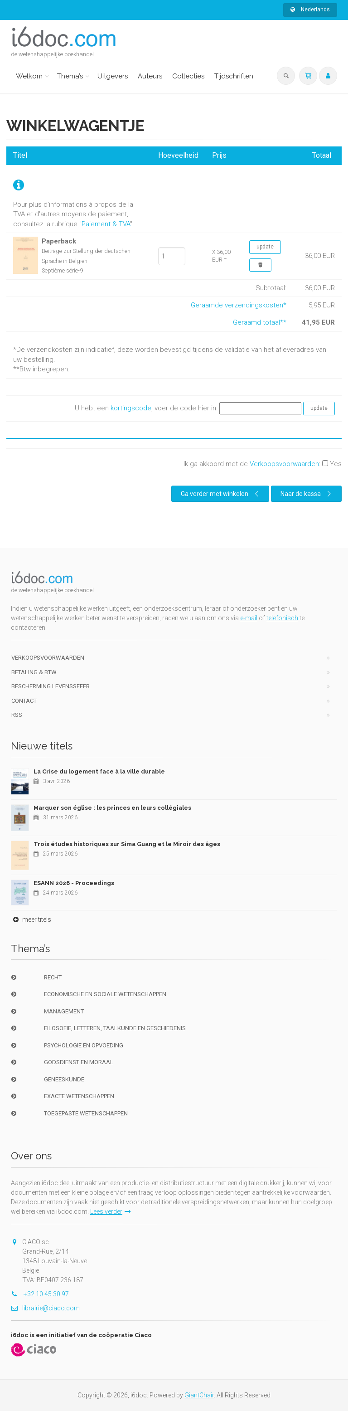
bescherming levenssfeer (50, 686)
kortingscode (131, 408)
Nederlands (310, 9)
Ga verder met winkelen (221, 493)
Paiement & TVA (106, 224)
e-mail (248, 618)
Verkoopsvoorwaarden (284, 464)
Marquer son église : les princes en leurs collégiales (112, 807)
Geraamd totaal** (259, 322)
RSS (16, 714)
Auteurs (150, 76)
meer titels (31, 919)
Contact (24, 700)
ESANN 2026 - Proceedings (74, 883)
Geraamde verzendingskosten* (238, 305)
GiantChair (199, 1395)
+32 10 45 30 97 (40, 1294)
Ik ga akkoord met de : (263, 464)
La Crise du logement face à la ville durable (99, 771)
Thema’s (70, 76)
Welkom (29, 76)
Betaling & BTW (34, 672)
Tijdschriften (233, 76)
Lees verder (110, 1211)
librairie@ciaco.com (45, 1308)
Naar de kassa (307, 493)
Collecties (188, 76)
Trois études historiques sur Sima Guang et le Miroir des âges (127, 844)
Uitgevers (112, 76)
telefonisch (282, 618)
